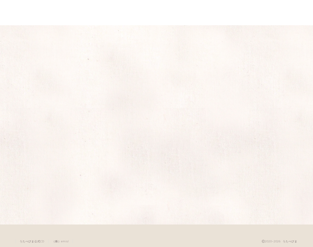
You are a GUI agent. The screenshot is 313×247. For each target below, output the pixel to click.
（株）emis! (60, 241)
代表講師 (237, 32)
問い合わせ (277, 32)
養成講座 (116, 32)
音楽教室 (196, 32)
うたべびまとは (35, 32)
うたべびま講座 (76, 32)
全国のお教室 (156, 32)
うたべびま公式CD (32, 241)
